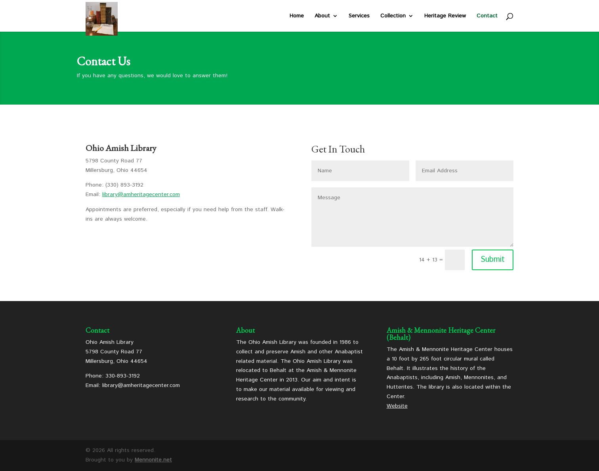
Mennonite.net (153, 460)
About (322, 16)
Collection (393, 16)
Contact (487, 16)
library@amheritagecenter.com (141, 194)
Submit (493, 259)
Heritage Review (445, 16)
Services (359, 16)
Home (297, 16)
